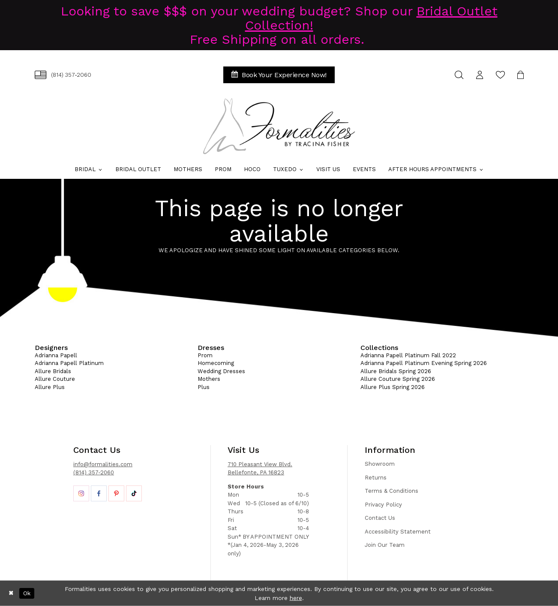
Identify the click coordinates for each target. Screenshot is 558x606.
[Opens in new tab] (81, 493)
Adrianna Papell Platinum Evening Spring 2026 (423, 363)
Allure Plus (50, 387)
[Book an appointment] (279, 74)
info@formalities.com (102, 464)
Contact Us (380, 518)
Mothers (209, 379)
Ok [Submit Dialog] (26, 593)
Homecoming (216, 363)
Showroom (380, 464)
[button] (479, 74)
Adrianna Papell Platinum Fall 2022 (408, 355)
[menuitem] (63, 74)
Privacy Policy (383, 504)
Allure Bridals (53, 371)
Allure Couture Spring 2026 (397, 379)
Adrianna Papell (56, 355)
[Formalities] (279, 126)
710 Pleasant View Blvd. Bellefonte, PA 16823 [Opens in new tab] (260, 468)
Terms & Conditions (391, 491)
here (296, 597)
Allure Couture (55, 379)
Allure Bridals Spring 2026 (395, 371)
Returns (376, 477)
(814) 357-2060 (93, 472)
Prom (205, 355)
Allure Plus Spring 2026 (392, 387)
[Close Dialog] (11, 593)
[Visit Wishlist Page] (500, 74)
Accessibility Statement (398, 531)
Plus (204, 387)
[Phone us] (63, 74)
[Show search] (459, 74)
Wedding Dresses (221, 371)
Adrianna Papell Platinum (69, 363)
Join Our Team (385, 545)
